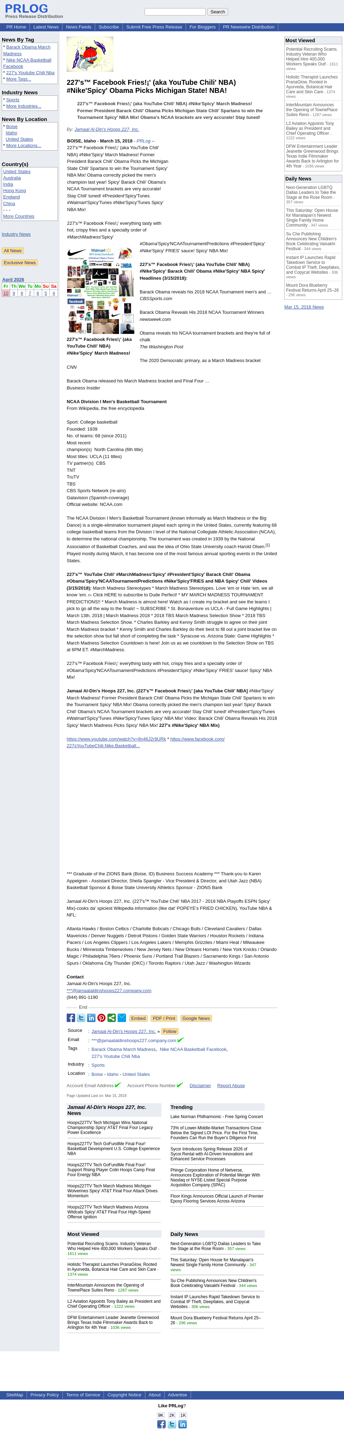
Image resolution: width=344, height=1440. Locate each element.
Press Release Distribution (34, 13)
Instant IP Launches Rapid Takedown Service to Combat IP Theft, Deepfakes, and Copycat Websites (215, 1301)
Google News (196, 1018)
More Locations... (23, 145)
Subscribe (109, 27)
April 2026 (13, 279)
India (8, 184)
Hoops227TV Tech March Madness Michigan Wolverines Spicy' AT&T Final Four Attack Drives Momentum (112, 1191)
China (9, 203)
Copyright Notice (124, 1394)
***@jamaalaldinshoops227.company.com (109, 990)
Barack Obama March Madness (124, 1049)
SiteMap (14, 1394)
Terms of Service (83, 1394)
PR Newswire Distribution (248, 27)
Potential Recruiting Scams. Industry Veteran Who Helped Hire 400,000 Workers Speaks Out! (112, 1246)
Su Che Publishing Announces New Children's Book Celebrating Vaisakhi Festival (214, 1283)
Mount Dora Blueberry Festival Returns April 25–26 (312, 288)
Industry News (16, 234)
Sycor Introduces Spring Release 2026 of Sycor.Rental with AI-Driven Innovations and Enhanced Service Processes (211, 1154)
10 (6, 293)
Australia (12, 177)
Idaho (11, 132)
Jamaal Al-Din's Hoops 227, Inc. (106, 129)
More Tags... (18, 79)
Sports (13, 99)
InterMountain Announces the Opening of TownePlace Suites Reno (105, 1288)
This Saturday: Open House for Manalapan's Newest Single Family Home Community (212, 1262)
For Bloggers (203, 27)
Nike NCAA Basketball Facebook (193, 1049)
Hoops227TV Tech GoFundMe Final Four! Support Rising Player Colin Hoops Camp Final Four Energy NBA (111, 1169)
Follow (170, 1031)
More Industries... (23, 106)
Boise (12, 126)
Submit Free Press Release (154, 27)
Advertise (177, 1394)
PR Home (16, 27)
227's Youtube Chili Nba (30, 72)
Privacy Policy (45, 1394)
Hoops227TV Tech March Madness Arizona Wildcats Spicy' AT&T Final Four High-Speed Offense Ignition (109, 1212)
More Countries (18, 216)
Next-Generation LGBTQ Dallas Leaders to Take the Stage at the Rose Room (216, 1246)
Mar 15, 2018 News (304, 307)
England (11, 196)
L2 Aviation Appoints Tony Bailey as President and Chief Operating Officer (310, 128)
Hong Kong (14, 190)
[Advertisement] (224, 189)
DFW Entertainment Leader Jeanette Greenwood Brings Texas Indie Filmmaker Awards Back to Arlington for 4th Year (113, 1322)
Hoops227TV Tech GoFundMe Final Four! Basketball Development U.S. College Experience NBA (113, 1148)
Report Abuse (231, 1085)
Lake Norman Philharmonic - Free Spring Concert (217, 1116)
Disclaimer (200, 1085)
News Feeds (78, 27)
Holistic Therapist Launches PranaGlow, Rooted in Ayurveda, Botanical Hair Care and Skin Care (112, 1267)
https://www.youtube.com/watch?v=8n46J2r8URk (116, 739)
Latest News (46, 27)
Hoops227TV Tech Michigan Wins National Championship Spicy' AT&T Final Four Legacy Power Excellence (110, 1127)
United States (19, 139)
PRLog (144, 141)
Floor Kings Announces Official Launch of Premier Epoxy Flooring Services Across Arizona (217, 1199)
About (155, 1394)
